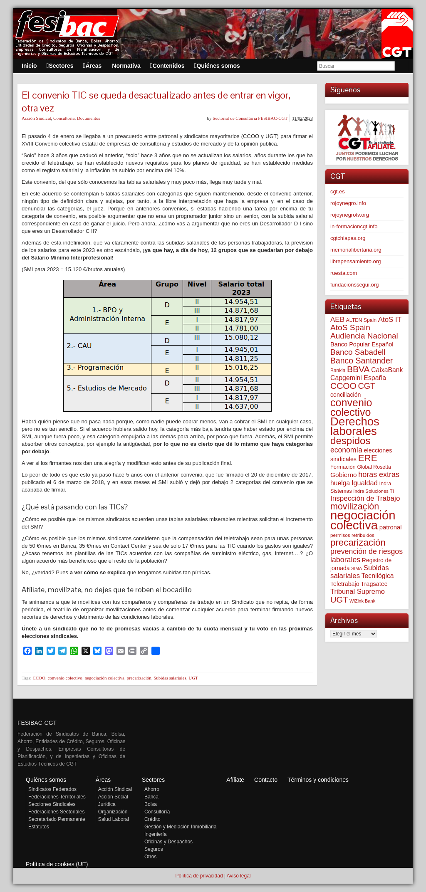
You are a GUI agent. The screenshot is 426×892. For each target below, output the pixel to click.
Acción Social (113, 797)
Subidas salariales (170, 677)
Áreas (103, 779)
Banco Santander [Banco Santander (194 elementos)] (361, 360)
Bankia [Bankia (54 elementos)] (337, 370)
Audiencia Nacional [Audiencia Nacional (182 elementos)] (364, 335)
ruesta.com (343, 273)
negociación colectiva (104, 677)
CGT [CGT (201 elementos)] (367, 385)
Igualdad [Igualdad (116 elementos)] (365, 483)
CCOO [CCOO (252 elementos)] (343, 385)
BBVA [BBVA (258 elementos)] (358, 369)
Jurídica (107, 804)
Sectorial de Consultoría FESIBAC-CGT (250, 118)
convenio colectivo (64, 677)
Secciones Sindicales (51, 804)
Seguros (153, 849)
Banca (151, 797)
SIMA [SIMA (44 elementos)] (356, 568)
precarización (138, 677)
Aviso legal (239, 876)
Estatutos (38, 827)
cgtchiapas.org (348, 238)
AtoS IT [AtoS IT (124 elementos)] (389, 320)
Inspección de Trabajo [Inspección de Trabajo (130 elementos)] (365, 498)
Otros (150, 857)
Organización (113, 812)
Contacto (265, 779)
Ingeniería (155, 834)
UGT (193, 677)
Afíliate (235, 779)
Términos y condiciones (318, 779)
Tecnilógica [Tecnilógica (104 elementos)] (378, 575)
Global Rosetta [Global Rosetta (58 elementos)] (374, 467)
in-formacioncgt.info (353, 226)
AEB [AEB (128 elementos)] (337, 320)
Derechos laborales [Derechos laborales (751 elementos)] (354, 426)
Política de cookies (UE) (57, 864)
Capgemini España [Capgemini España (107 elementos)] (358, 377)
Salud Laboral (113, 819)
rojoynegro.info (348, 203)
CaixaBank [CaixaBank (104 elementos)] (387, 369)
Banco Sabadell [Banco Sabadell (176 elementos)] (357, 352)
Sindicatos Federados (52, 789)
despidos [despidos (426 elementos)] (350, 440)
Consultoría (63, 118)
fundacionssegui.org (354, 285)
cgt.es (337, 191)
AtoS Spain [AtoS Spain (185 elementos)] (350, 327)
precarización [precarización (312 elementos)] (358, 542)
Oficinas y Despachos (168, 842)
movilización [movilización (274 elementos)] (354, 506)
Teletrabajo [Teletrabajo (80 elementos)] (344, 584)
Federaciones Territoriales (57, 797)
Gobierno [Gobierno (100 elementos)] (343, 474)
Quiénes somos (46, 779)
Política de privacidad (199, 876)
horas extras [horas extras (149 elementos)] (378, 474)
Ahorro (151, 789)
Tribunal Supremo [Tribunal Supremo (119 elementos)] (357, 591)
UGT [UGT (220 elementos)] (339, 599)
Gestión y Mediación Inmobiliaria (180, 827)
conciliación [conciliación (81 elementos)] (345, 394)
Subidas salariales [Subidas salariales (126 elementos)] (359, 572)
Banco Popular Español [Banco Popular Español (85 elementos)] (362, 344)
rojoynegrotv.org (349, 215)
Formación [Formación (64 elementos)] (343, 467)
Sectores (153, 779)
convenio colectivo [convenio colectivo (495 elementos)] (351, 407)
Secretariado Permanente (56, 819)
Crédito (152, 819)
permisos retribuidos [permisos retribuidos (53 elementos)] (352, 535)
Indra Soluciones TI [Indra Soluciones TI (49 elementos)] (373, 491)
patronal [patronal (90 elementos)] (390, 527)
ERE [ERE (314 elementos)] (367, 458)
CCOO (38, 677)
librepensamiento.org (355, 261)
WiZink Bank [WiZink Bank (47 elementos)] (362, 600)
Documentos (88, 118)
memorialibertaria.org (355, 250)
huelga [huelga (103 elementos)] (340, 483)
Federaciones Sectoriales (56, 812)
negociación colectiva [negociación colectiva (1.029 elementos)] (363, 520)
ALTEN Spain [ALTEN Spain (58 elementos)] (361, 320)
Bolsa (150, 804)
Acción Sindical (36, 118)
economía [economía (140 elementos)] (346, 450)
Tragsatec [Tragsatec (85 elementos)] (374, 584)
